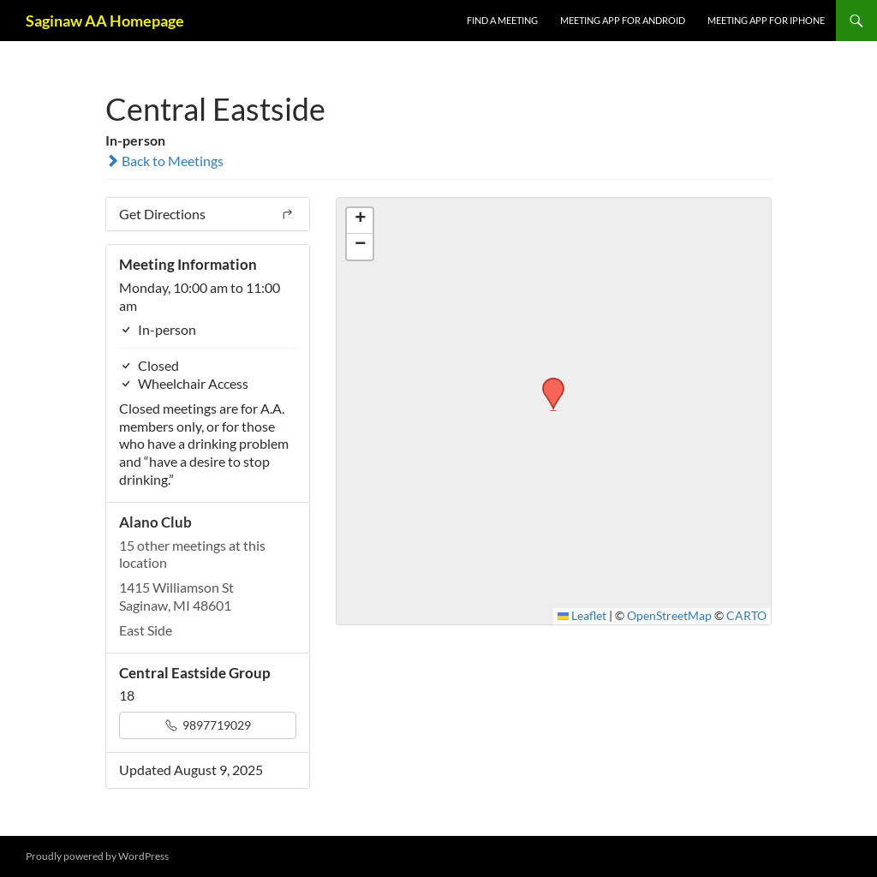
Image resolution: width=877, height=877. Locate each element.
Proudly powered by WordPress (97, 856)
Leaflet (582, 616)
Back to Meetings (164, 160)
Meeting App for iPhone (766, 20)
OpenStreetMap (669, 616)
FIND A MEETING (502, 20)
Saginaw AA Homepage (105, 20)
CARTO (746, 616)
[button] (547, 383)
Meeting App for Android (622, 20)
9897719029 (208, 725)
